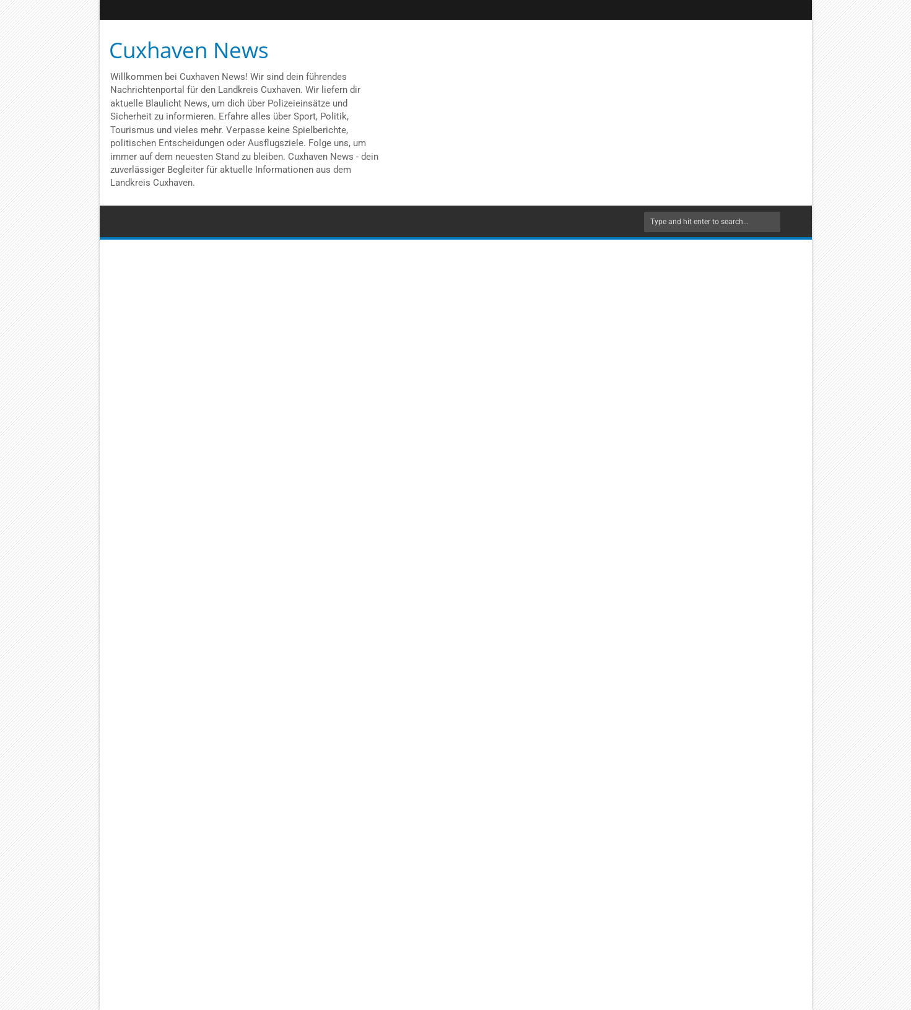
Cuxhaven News (189, 49)
